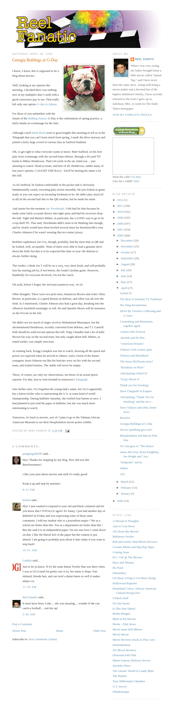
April (124, 288)
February (126, 487)
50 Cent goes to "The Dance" (137, 446)
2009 (120, 217)
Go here (136, 176)
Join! (137, 181)
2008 (120, 223)
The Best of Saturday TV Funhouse (141, 299)
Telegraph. (82, 379)
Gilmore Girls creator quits (136, 349)
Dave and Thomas (123, 562)
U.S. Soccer (120, 686)
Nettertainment (121, 645)
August (125, 264)
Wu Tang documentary (133, 305)
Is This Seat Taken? (124, 608)
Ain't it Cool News (124, 526)
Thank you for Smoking (134, 385)
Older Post (99, 630)
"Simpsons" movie (131, 462)
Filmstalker (119, 573)
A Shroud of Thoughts (126, 521)
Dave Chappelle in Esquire (136, 391)
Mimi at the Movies (124, 619)
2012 (120, 200)
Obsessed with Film (124, 655)
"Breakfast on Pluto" (132, 367)
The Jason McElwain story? (136, 361)
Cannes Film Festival (132, 331)
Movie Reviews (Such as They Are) (134, 639)
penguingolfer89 (32, 453)
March (125, 481)
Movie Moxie (121, 634)
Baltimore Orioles (123, 536)
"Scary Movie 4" (130, 379)
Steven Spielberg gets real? (136, 429)
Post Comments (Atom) (43, 639)
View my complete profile (132, 115)
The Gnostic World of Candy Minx (133, 671)
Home (59, 630)
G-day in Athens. (47, 104)
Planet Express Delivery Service (132, 660)
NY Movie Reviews (124, 650)
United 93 (126, 293)
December (127, 240)
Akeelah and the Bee (132, 337)
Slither (124, 468)
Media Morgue (121, 613)
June (124, 276)
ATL (122, 474)
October (126, 252)
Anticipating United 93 (133, 373)
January (126, 493)
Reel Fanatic (30, 597)
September (127, 258)
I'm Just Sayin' (121, 603)
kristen (27, 500)
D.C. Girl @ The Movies (127, 557)
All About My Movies (126, 531)
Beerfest (125, 417)
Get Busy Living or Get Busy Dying (134, 578)
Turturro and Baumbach (134, 355)
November (127, 246)
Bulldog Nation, (37, 118)
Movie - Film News (124, 624)
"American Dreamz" (132, 343)
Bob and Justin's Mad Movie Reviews (135, 541)
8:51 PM (29, 489)
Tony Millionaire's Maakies (129, 681)
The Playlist (120, 676)
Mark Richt (39, 132)
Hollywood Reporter (125, 583)
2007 (120, 229)
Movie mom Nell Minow (127, 629)
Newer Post (19, 630)
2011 (120, 205)
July (123, 270)
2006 (120, 235)
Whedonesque (121, 691)
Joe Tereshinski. (55, 208)
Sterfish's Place (122, 665)
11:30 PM (30, 587)
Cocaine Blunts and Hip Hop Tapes (133, 547)
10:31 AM (30, 550)
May (124, 282)
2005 (120, 501)
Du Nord (118, 567)
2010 (120, 211)
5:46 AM (29, 614)
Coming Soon (121, 552)
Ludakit (27, 560)
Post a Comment (22, 624)
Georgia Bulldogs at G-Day (35, 60)
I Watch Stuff (120, 598)
